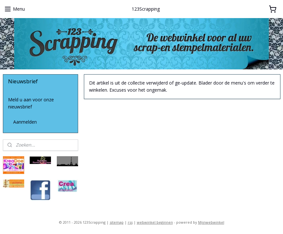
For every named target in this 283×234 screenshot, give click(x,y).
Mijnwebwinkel (211, 222)
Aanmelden (25, 122)
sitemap (117, 222)
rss (130, 222)
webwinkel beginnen (155, 222)
